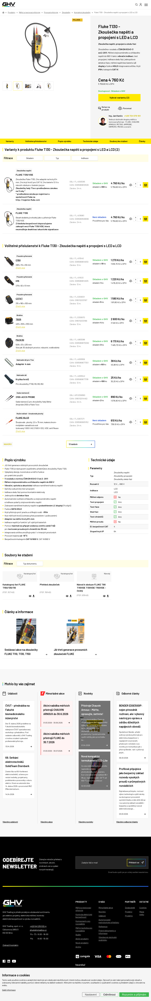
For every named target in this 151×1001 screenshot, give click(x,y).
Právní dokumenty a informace (107, 932)
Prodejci (128, 911)
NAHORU (8, 444)
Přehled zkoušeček (50, 584)
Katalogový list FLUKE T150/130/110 (14, 586)
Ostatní (143, 901)
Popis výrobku (64, 141)
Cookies (143, 907)
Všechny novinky (86, 822)
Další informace (9, 990)
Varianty (10, 141)
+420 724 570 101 (132, 115)
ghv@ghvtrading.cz (38, 930)
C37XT (19, 298)
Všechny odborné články (127, 822)
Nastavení (91, 994)
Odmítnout (109, 994)
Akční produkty (82, 938)
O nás (102, 901)
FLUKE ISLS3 (22, 417)
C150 (18, 260)
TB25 (18, 319)
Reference (103, 926)
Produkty (81, 901)
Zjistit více (20, 267)
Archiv (78, 947)
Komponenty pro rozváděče (83, 922)
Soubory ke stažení (118, 141)
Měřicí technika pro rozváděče (84, 929)
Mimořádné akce (55, 693)
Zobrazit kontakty (10, 945)
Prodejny (129, 915)
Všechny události (10, 822)
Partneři (130, 901)
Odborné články (130, 693)
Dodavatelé (130, 907)
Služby (78, 934)
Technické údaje (90, 141)
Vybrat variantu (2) (119, 97)
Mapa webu (141, 913)
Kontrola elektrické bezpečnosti (84, 915)
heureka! (80, 964)
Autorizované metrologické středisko (109, 921)
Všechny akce (47, 822)
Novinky (88, 693)
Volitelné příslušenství (35, 141)
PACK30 (20, 339)
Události (12, 693)
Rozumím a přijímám (134, 994)
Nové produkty (82, 942)
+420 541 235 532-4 (38, 926)
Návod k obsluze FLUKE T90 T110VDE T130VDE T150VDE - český (91, 587)
